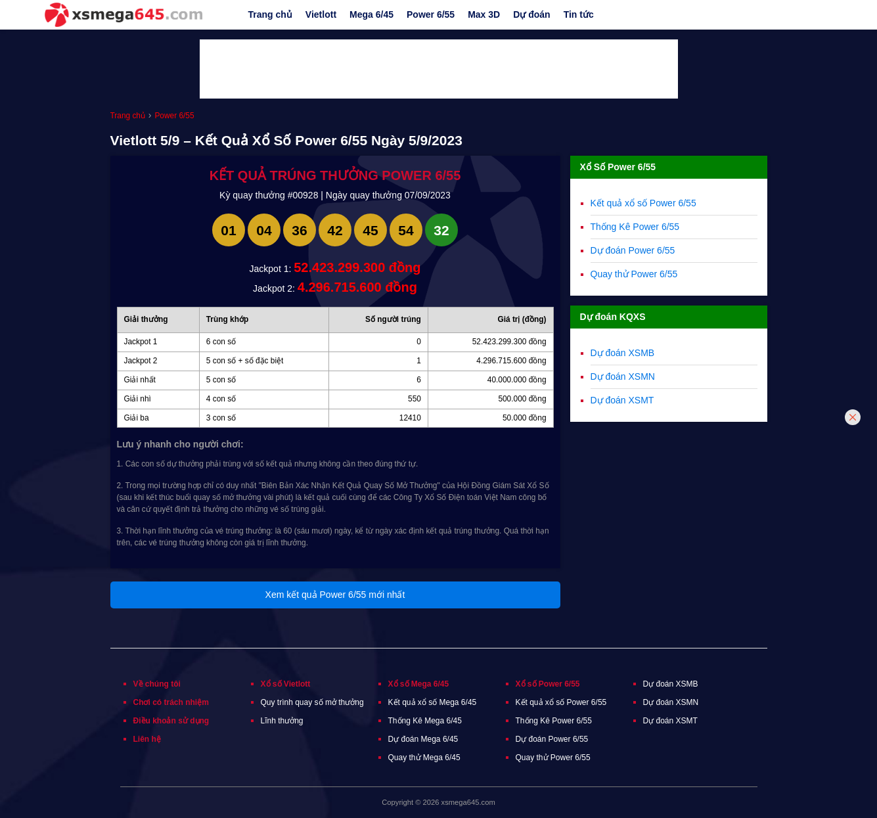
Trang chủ (270, 14)
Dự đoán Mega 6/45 (423, 739)
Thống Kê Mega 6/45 (425, 720)
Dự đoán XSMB (623, 353)
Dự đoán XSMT (622, 400)
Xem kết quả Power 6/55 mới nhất (335, 594)
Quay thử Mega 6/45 (424, 757)
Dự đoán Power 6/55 (633, 250)
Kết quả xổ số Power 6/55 (643, 203)
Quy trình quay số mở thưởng (312, 702)
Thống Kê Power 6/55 (635, 226)
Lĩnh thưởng (282, 720)
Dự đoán (531, 14)
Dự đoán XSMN (623, 376)
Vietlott (320, 14)
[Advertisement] (439, 69)
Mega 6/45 (371, 14)
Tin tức (579, 14)
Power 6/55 (431, 14)
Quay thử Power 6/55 (634, 274)
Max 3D (484, 14)
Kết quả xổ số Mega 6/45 (432, 702)
